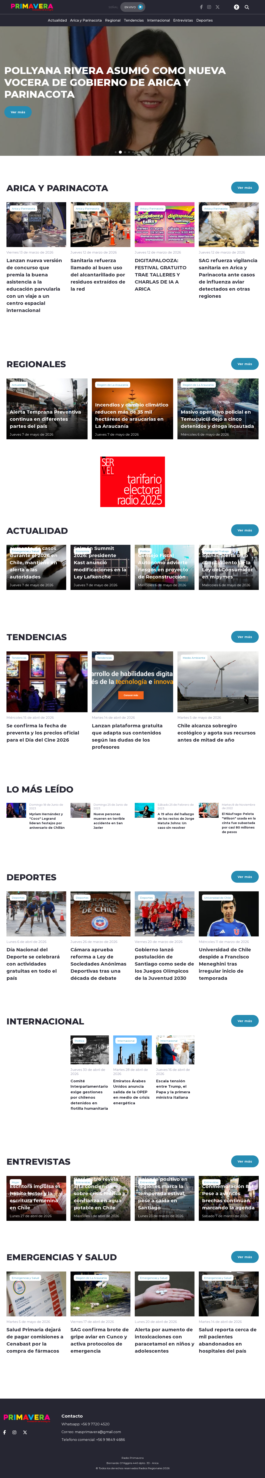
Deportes (204, 20)
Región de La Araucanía (112, 384)
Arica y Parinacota (86, 20)
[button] (116, 152)
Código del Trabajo (216, 551)
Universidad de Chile (217, 897)
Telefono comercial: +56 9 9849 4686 (93, 1439)
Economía (82, 551)
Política (145, 551)
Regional (113, 20)
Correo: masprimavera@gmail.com (91, 1432)
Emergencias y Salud (25, 551)
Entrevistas (183, 20)
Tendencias (134, 20)
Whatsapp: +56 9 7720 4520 (85, 1424)
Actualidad (57, 20)
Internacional (158, 20)
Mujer (15, 1182)
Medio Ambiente (194, 657)
